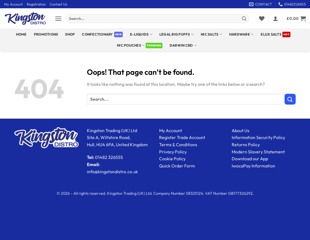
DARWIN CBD (183, 45)
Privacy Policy (173, 151)
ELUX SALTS (271, 34)
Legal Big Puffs (176, 34)
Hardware (241, 34)
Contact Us (58, 4)
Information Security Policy (258, 137)
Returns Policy (246, 144)
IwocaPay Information (253, 166)
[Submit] (244, 18)
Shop (70, 34)
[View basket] (296, 18)
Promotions (46, 34)
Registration (36, 4)
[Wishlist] (261, 18)
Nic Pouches (131, 45)
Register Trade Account (182, 137)
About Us (240, 130)
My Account (13, 4)
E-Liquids (141, 34)
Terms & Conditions (178, 144)
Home (21, 34)
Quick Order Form (177, 166)
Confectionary (97, 34)
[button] (58, 18)
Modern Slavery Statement (258, 151)
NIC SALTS (211, 34)
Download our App (250, 158)
